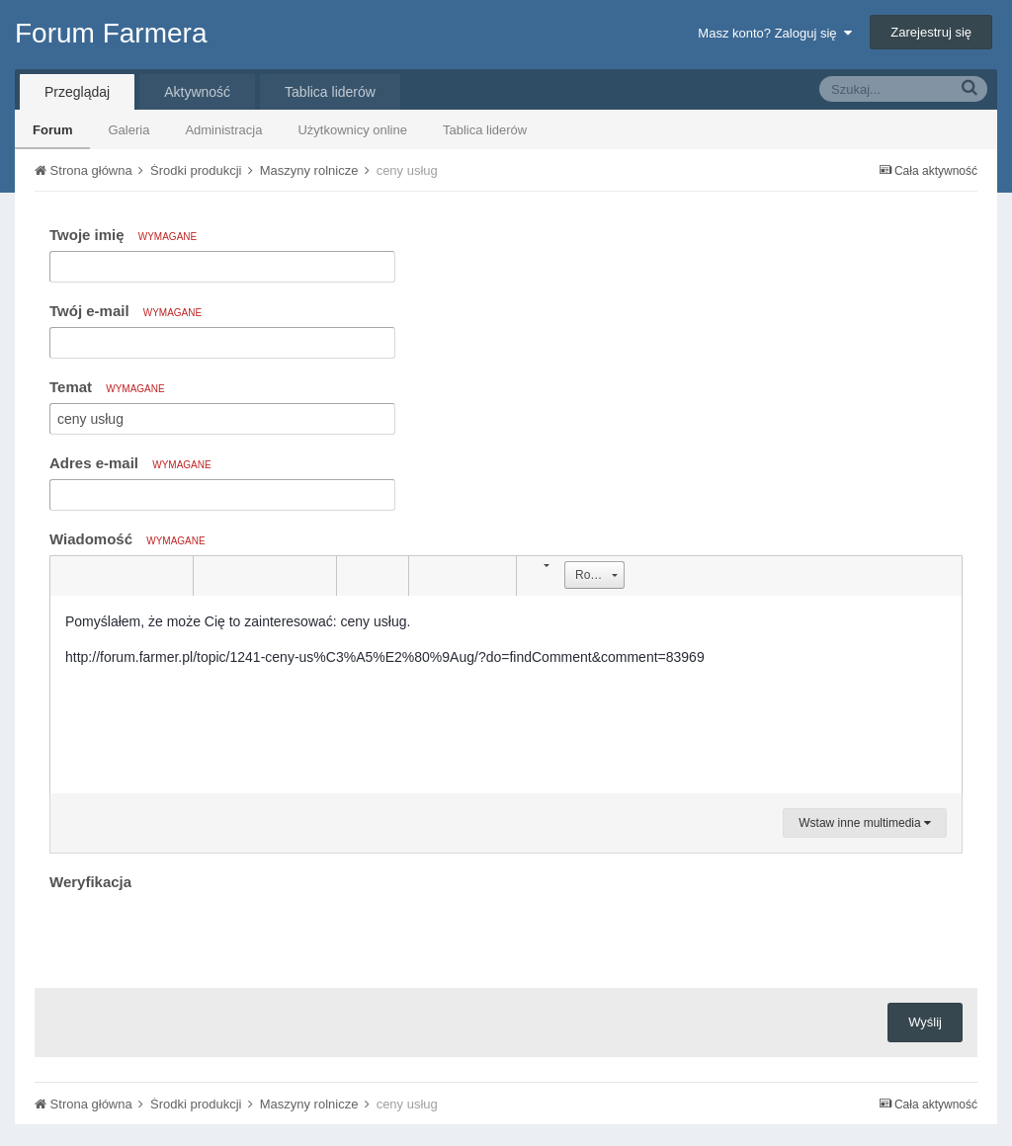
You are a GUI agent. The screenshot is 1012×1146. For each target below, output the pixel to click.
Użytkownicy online (352, 130)
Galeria (128, 130)
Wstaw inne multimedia (865, 823)
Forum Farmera (111, 33)
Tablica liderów (485, 130)
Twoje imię (123, 234)
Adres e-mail (130, 462)
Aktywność (197, 92)
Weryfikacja (90, 881)
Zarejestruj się (930, 32)
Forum (52, 130)
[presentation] (199, 934)
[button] (68, 576)
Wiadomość (127, 539)
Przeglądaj (77, 92)
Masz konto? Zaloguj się (774, 33)
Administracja (223, 130)
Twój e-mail (125, 310)
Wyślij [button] (925, 1022)
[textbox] (506, 694)
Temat (107, 386)
